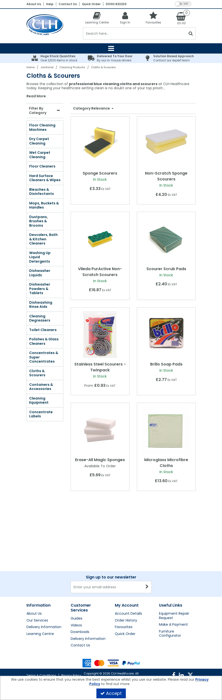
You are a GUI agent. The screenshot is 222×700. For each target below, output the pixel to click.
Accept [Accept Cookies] (111, 693)
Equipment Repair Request (174, 615)
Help (49, 4)
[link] (173, 675)
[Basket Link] (182, 18)
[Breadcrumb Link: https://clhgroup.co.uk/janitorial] (46, 67)
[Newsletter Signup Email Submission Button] (147, 587)
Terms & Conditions (41, 675)
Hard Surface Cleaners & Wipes (45, 178)
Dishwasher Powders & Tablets (39, 288)
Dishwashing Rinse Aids (40, 304)
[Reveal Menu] (111, 48)
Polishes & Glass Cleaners (44, 341)
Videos (76, 625)
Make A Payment (173, 624)
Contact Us (68, 4)
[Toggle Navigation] (111, 48)
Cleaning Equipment (39, 400)
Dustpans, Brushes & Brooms (38, 221)
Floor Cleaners (42, 166)
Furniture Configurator (170, 633)
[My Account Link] (125, 18)
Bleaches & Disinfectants (41, 191)
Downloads (80, 632)
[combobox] (111, 90)
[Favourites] (153, 18)
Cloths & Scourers (37, 373)
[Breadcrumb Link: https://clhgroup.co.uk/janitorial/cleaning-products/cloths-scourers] (103, 67)
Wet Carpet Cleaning (39, 154)
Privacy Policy (71, 675)
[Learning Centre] (97, 18)
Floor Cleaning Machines (42, 127)
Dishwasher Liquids (39, 273)
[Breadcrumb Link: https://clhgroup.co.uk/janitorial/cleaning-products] (72, 67)
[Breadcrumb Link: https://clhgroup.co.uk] (30, 67)
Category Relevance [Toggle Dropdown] (92, 108)
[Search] (134, 33)
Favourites (123, 627)
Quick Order (91, 4)
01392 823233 (116, 4)
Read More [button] (36, 96)
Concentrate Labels (41, 414)
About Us (33, 4)
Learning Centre (40, 634)
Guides (76, 618)
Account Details (128, 613)
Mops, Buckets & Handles (44, 205)
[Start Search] (191, 33)
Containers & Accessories (41, 386)
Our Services (37, 620)
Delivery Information (43, 627)
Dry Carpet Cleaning (39, 141)
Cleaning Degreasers (39, 318)
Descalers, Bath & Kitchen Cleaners (43, 239)
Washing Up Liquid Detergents (40, 257)
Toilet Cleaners (43, 329)
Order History (126, 620)
